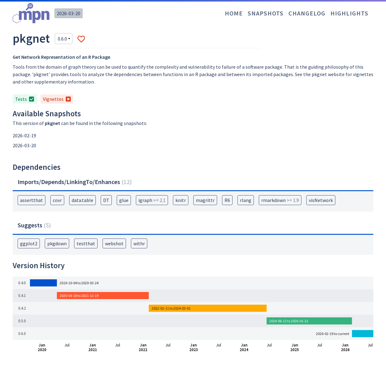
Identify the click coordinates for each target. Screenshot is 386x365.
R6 (227, 200)
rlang (245, 200)
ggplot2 (28, 243)
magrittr (205, 200)
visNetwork (321, 200)
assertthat (31, 200)
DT (106, 200)
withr (139, 243)
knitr (180, 200)
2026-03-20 (68, 13)
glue (123, 200)
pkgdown (57, 243)
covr (57, 200)
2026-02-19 (24, 135)
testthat (86, 243)
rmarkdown (280, 200)
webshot (114, 243)
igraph (152, 200)
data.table (82, 200)
